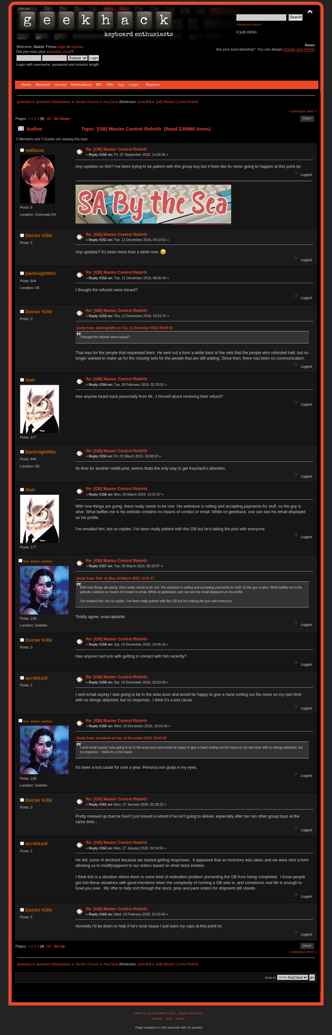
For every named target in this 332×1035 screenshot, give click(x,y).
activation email (58, 51)
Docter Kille (38, 235)
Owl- (30, 380)
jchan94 (144, 102)
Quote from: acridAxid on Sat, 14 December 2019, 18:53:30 (121, 738)
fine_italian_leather (37, 561)
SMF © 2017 (167, 1013)
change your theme (298, 49)
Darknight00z (40, 273)
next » (312, 111)
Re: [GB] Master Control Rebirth (116, 149)
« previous (297, 111)
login (62, 47)
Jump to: (271, 977)
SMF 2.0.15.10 (145, 1013)
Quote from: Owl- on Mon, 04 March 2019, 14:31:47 (115, 578)
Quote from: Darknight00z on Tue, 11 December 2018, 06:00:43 (124, 328)
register (77, 47)
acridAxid (36, 678)
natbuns (34, 150)
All (49, 119)
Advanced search (248, 24)
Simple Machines (190, 1013)
